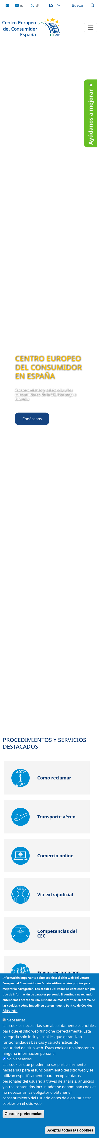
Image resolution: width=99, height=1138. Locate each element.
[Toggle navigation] (90, 27)
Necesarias (16, 1020)
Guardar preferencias (23, 1114)
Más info (10, 1010)
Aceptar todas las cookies (70, 1130)
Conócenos (32, 418)
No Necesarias (19, 1059)
